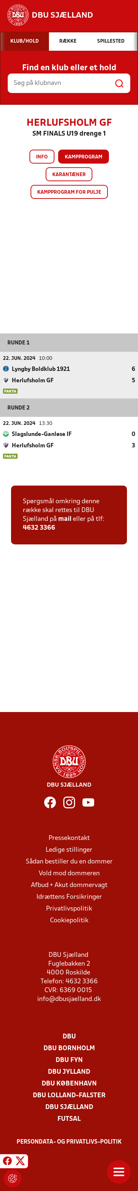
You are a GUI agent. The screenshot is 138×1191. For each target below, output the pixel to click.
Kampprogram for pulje (69, 192)
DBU (69, 1037)
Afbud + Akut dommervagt (69, 885)
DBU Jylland (69, 1072)
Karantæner (69, 174)
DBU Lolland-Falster (69, 1095)
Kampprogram (83, 157)
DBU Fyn (69, 1060)
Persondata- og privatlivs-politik (69, 1142)
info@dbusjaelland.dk (69, 999)
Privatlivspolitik (69, 909)
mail (64, 519)
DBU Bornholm (69, 1048)
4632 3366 (39, 528)
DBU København (69, 1084)
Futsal (69, 1119)
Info (42, 157)
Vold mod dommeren (69, 873)
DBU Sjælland (69, 1107)
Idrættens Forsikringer (69, 897)
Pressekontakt (69, 838)
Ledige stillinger (69, 850)
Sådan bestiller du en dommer (69, 862)
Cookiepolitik (69, 921)
